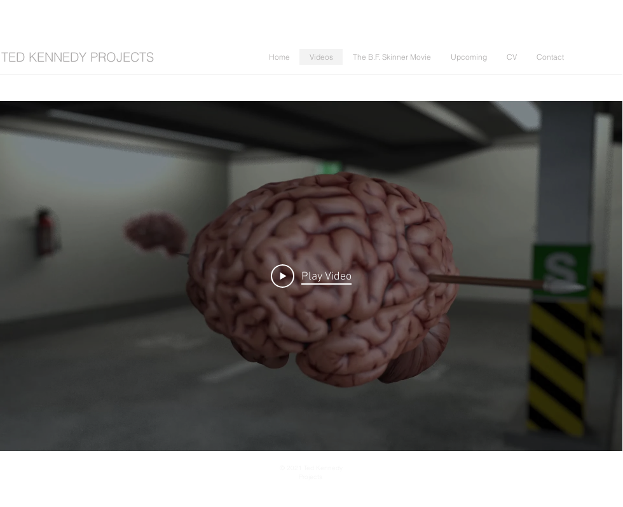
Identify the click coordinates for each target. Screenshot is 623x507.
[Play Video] (311, 275)
